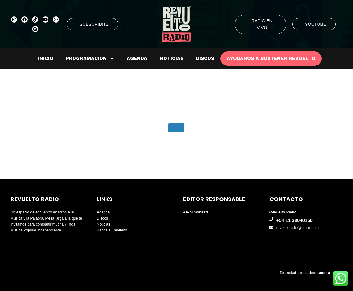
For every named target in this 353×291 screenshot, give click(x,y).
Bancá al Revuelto (112, 230)
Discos (205, 58)
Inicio (45, 58)
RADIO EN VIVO (262, 24)
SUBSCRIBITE (93, 24)
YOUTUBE (315, 24)
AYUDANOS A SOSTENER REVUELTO (271, 58)
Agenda (137, 58)
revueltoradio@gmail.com (297, 228)
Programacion (90, 58)
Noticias (171, 58)
